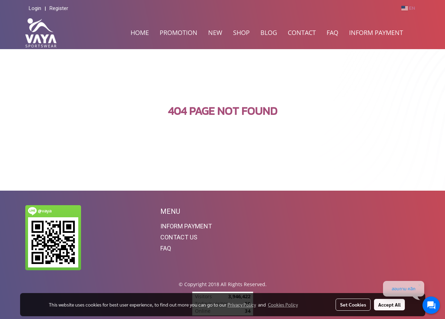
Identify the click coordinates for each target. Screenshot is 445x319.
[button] (414, 33)
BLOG (268, 32)
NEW (215, 32)
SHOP (241, 32)
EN (408, 8)
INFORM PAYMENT (376, 32)
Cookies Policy (283, 304)
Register (59, 8)
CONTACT (302, 32)
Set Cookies (353, 304)
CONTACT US (178, 237)
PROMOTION (178, 32)
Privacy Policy (242, 304)
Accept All (389, 304)
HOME (140, 32)
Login (35, 8)
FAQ (332, 32)
